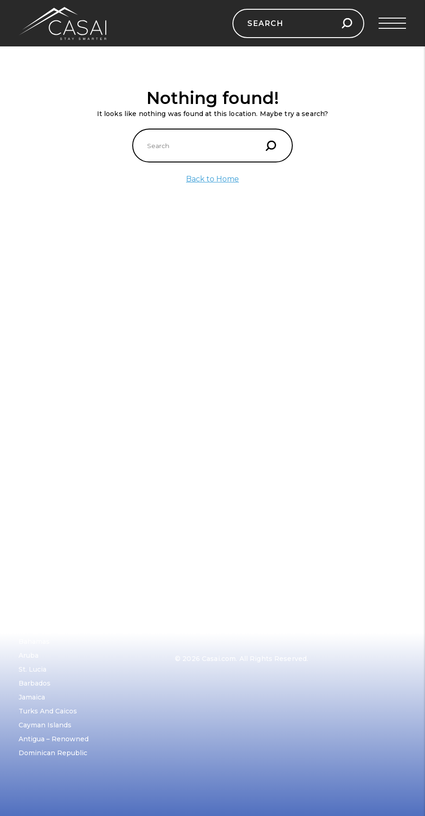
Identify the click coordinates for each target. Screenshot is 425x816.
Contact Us (37, 473)
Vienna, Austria (200, 401)
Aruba (29, 655)
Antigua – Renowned (54, 739)
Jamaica (32, 697)
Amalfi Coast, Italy (48, 331)
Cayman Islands (45, 725)
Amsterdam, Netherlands (217, 443)
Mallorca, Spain (44, 415)
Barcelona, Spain (47, 345)
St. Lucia (32, 669)
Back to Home (212, 179)
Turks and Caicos (48, 711)
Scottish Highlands (207, 373)
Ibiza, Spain (38, 401)
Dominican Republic (53, 753)
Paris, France (196, 317)
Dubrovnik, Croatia (50, 359)
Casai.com (219, 658)
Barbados (35, 683)
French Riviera (43, 387)
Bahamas (34, 641)
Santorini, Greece (48, 317)
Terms (29, 501)
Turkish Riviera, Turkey (57, 429)
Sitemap (32, 515)
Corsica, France (44, 443)
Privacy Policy (42, 487)
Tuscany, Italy (198, 331)
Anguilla (32, 627)
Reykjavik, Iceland (205, 387)
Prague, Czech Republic (215, 359)
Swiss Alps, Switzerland (214, 345)
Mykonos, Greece (48, 373)
